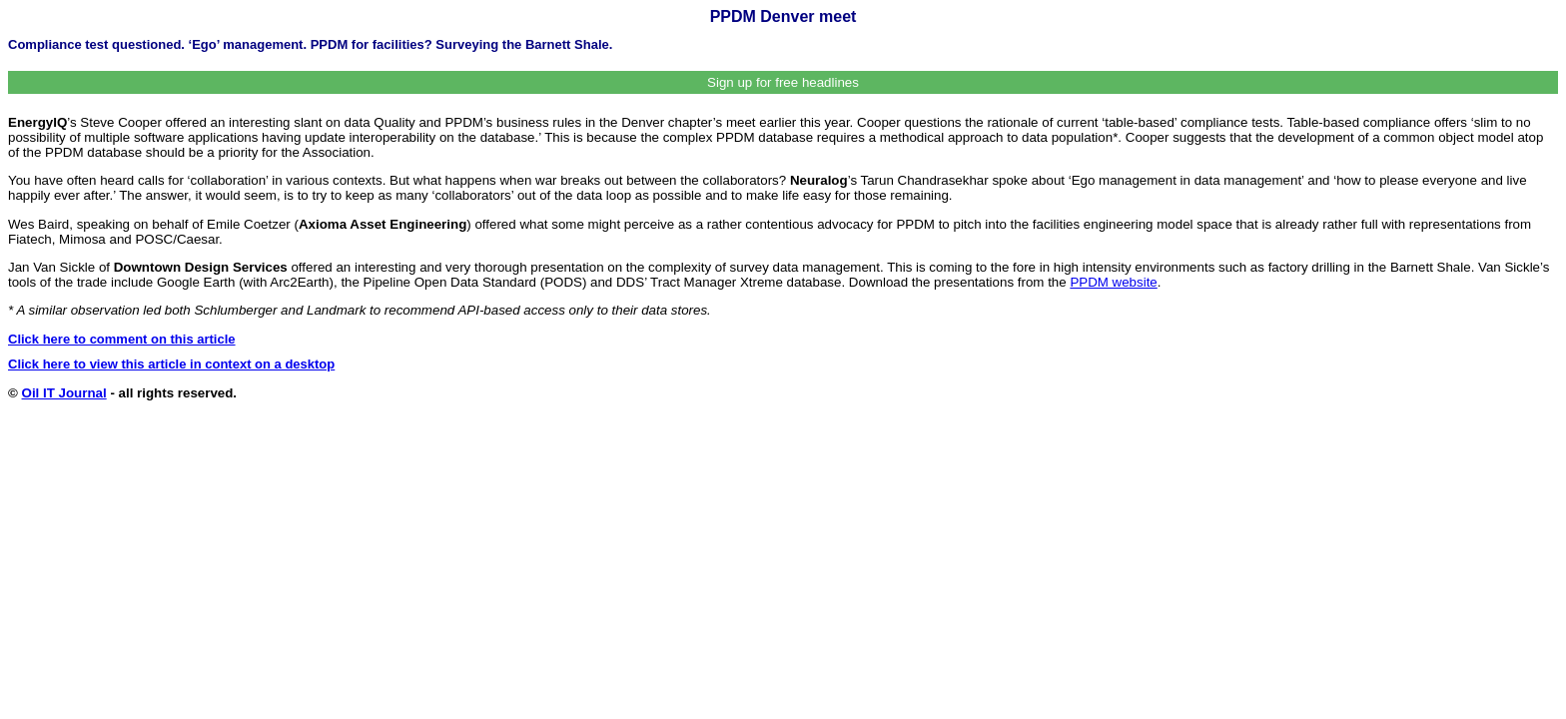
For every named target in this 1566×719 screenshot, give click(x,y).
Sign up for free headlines (783, 82)
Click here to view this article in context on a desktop (171, 364)
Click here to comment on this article (122, 339)
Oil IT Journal (64, 392)
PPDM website (1113, 282)
